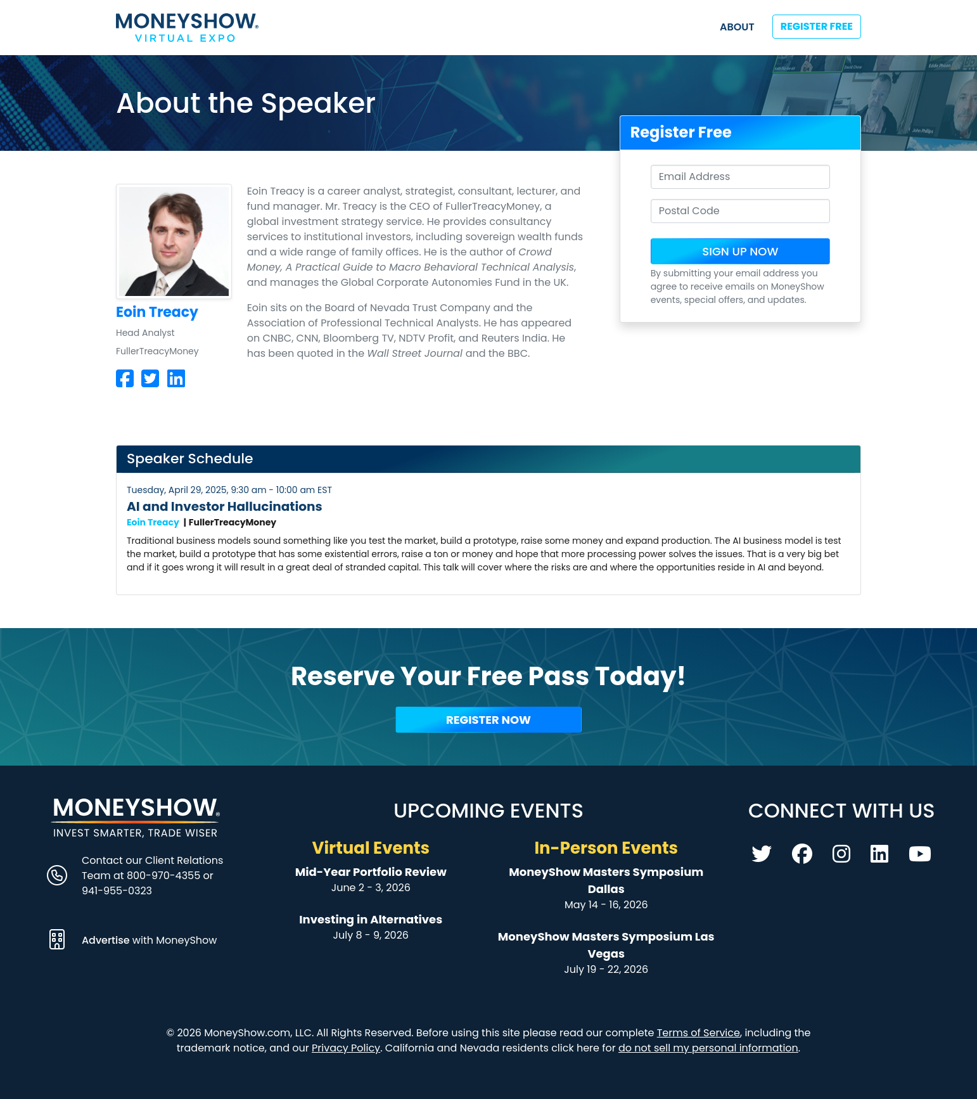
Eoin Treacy (153, 522)
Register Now (488, 720)
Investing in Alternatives (370, 919)
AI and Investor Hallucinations (224, 506)
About (737, 27)
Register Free (817, 26)
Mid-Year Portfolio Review (371, 872)
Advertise (107, 940)
